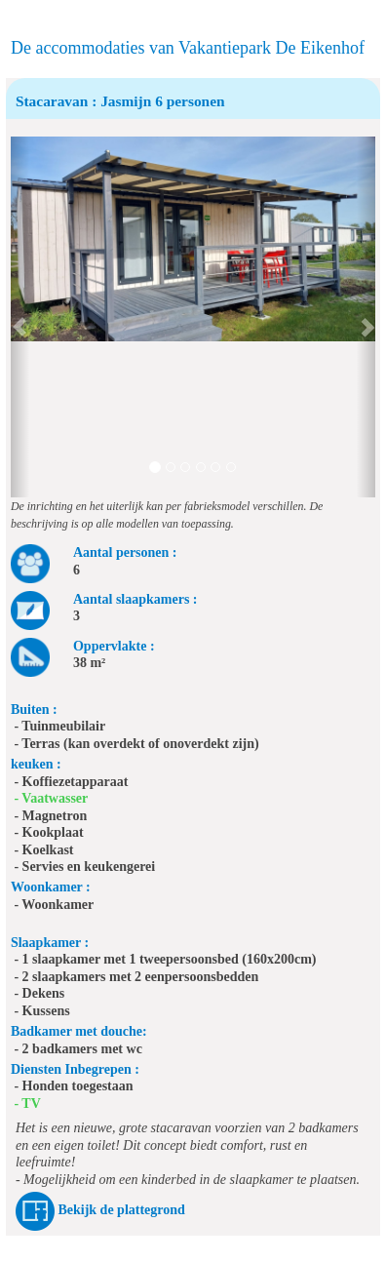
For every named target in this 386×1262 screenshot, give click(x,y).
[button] (20, 317)
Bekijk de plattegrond (121, 1210)
